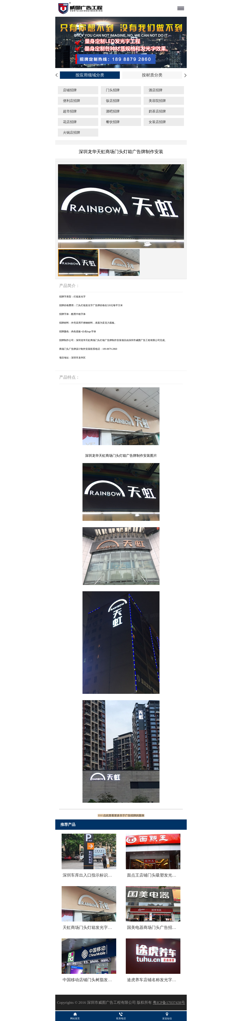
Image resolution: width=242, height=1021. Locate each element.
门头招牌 (113, 90)
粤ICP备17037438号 (169, 1002)
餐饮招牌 (113, 122)
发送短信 (167, 1018)
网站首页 (75, 1018)
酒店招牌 (155, 90)
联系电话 (121, 1018)
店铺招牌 (70, 90)
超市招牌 (70, 111)
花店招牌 (70, 122)
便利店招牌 (71, 101)
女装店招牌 (157, 122)
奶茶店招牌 (157, 111)
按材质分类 (152, 75)
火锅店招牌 (71, 132)
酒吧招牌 (113, 111)
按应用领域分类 (89, 75)
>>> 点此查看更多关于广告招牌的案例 (121, 815)
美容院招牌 (157, 101)
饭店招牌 (113, 101)
